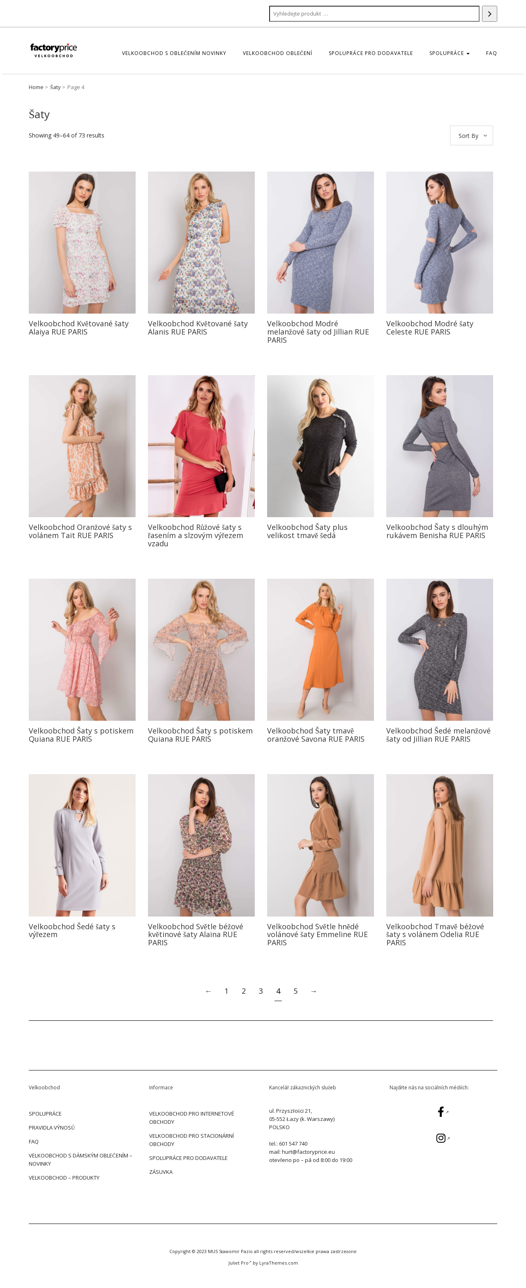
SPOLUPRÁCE (449, 53)
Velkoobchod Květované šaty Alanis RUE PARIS (198, 328)
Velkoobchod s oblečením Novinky (174, 53)
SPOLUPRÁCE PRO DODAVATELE (371, 53)
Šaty (55, 87)
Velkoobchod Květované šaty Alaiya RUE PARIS (79, 328)
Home (36, 87)
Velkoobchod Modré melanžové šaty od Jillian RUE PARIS (318, 332)
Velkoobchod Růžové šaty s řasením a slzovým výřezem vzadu (195, 535)
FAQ (491, 53)
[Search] (489, 14)
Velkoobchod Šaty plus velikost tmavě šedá (307, 531)
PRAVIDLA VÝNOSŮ (52, 1127)
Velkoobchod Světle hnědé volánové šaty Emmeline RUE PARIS (317, 934)
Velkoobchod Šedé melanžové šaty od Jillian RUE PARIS (438, 735)
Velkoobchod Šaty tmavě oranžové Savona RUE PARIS (316, 735)
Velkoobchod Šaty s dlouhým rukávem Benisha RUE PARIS (437, 531)
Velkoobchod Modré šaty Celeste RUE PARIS (429, 328)
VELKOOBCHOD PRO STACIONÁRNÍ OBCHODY (191, 1140)
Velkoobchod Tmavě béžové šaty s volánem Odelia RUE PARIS (435, 934)
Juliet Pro (239, 1263)
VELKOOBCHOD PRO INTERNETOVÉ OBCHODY (191, 1117)
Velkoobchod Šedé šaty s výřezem (72, 930)
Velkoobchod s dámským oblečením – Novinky (80, 1159)
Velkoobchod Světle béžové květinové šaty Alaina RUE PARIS (195, 934)
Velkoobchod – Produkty (64, 1177)
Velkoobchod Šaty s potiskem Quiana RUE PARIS (81, 735)
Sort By (468, 136)
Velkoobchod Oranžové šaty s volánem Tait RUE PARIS (80, 531)
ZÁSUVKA (161, 1172)
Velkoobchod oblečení (277, 53)
